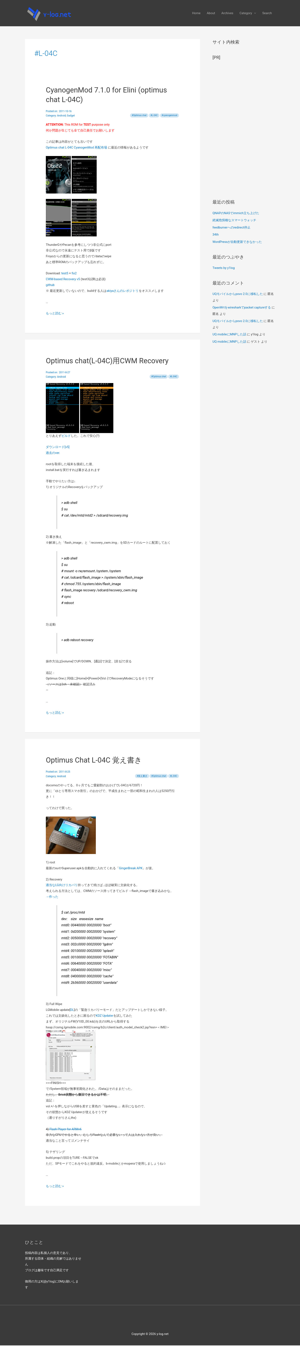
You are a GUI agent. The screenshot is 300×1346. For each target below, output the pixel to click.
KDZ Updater (105, 1016)
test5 (64, 274)
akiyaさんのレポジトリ (122, 291)
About (211, 13)
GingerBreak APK (131, 869)
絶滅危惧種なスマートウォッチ (234, 221)
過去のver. (53, 454)
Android (61, 116)
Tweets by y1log (223, 268)
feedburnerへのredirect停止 (231, 228)
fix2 (74, 274)
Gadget (71, 116)
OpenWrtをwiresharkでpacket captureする (241, 307)
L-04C (155, 116)
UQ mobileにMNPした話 (229, 334)
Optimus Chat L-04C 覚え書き (94, 761)
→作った (52, 897)
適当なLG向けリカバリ (62, 886)
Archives (227, 13)
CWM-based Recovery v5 (63, 280)
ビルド (66, 436)
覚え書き (142, 776)
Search (267, 13)
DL (72, 1011)
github (50, 286)
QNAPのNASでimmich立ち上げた (235, 214)
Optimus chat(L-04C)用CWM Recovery (107, 361)
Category (246, 13)
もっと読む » (55, 314)
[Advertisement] (243, 128)
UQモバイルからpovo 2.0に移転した (237, 294)
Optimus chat (139, 116)
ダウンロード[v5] (58, 448)
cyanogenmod (170, 116)
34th (215, 235)
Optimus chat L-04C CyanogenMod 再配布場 (77, 148)
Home (196, 13)
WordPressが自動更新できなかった (237, 242)
